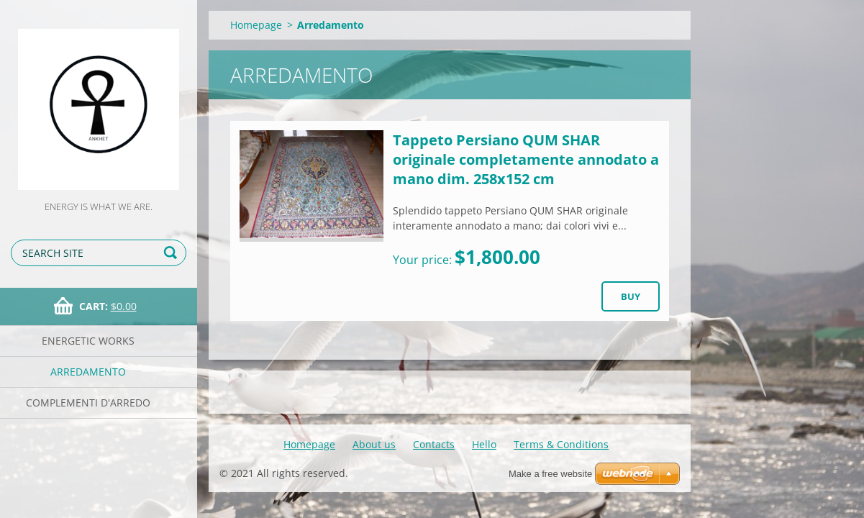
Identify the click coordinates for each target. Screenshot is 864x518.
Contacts (434, 444)
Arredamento (88, 371)
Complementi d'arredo (88, 402)
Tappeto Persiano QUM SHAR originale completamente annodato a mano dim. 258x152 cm (526, 159)
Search (172, 253)
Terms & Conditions (561, 444)
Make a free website (550, 473)
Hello (484, 444)
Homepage (256, 25)
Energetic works (88, 340)
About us (374, 444)
